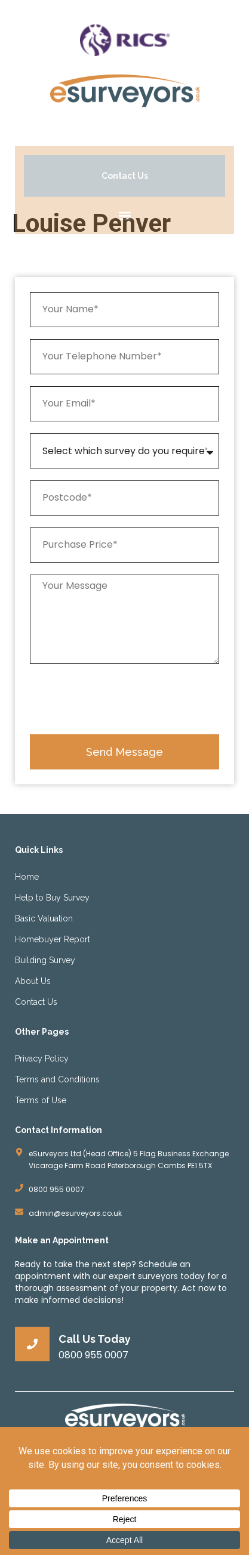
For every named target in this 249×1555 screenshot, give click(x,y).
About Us (33, 981)
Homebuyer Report (52, 939)
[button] (124, 215)
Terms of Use (40, 1100)
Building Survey (45, 960)
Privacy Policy (42, 1058)
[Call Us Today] (32, 1344)
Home (27, 877)
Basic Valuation (44, 918)
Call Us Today (95, 1339)
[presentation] (120, 699)
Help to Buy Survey (52, 897)
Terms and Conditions (57, 1079)
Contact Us (36, 1002)
